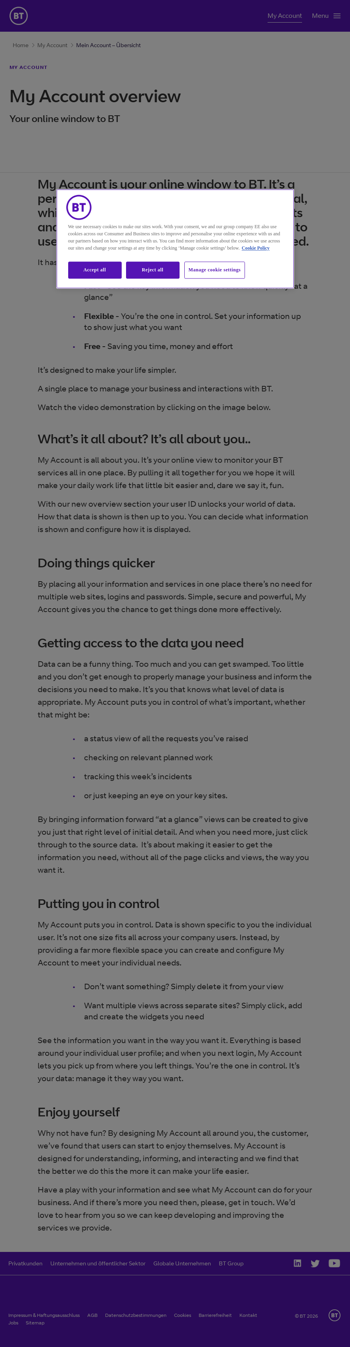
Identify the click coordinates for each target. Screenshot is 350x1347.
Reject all (152, 270)
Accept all (95, 270)
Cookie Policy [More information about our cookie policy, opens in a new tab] (256, 248)
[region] (175, 238)
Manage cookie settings (215, 270)
